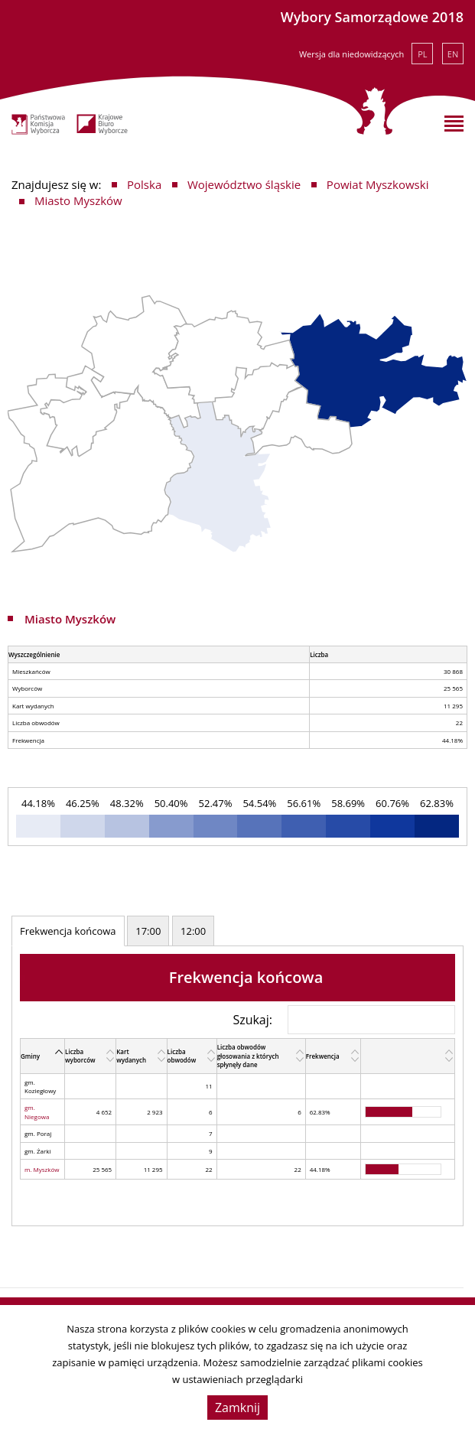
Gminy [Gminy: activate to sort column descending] (30, 1056)
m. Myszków (42, 1169)
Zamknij (237, 1407)
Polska (144, 184)
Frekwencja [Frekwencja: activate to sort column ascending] (323, 1056)
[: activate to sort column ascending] (407, 1056)
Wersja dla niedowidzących (351, 54)
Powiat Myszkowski (378, 184)
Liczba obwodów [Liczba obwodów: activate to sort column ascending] (182, 1055)
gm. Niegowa (36, 1111)
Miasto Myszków (78, 200)
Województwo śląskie (244, 184)
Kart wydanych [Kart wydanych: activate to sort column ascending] (131, 1055)
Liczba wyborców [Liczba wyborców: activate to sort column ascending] (80, 1055)
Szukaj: (344, 1019)
